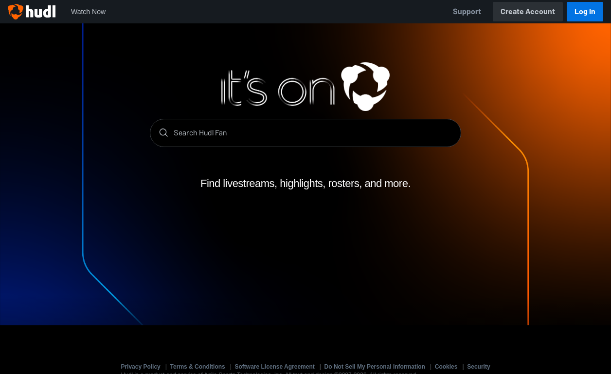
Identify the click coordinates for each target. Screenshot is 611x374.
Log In (585, 11)
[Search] (313, 133)
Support (467, 11)
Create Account (528, 11)
